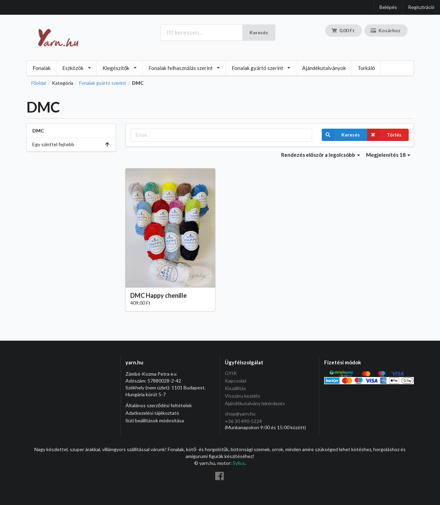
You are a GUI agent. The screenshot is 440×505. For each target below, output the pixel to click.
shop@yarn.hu (240, 413)
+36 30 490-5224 (243, 421)
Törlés (384, 135)
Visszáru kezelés (242, 396)
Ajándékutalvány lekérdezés (255, 403)
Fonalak (42, 68)
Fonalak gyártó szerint (102, 83)
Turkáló (366, 68)
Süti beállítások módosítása (154, 420)
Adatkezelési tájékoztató (152, 413)
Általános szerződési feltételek (158, 405)
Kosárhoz (385, 30)
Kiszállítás (235, 388)
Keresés (259, 32)
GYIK (231, 373)
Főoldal (38, 83)
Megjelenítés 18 (388, 155)
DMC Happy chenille (158, 295)
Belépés (388, 7)
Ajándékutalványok (324, 68)
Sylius (239, 463)
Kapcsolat (235, 381)
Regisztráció (421, 7)
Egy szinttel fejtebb (71, 144)
